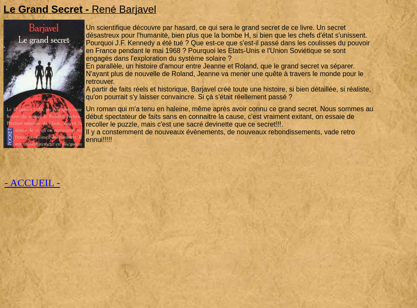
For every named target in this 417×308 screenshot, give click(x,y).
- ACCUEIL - (32, 182)
